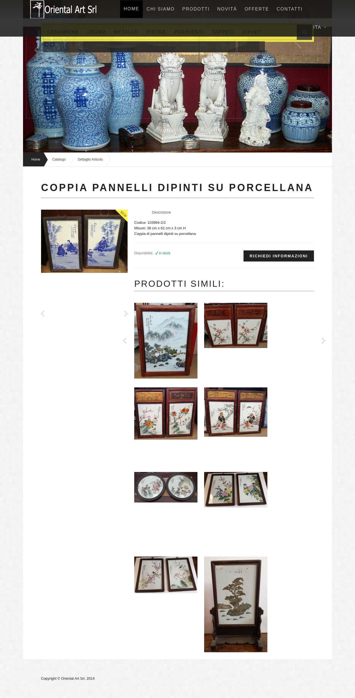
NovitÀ (228, 9)
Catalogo (59, 159)
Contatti (291, 9)
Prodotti (197, 9)
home (132, 9)
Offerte (258, 9)
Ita (319, 27)
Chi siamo (161, 9)
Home (35, 159)
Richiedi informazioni (279, 256)
